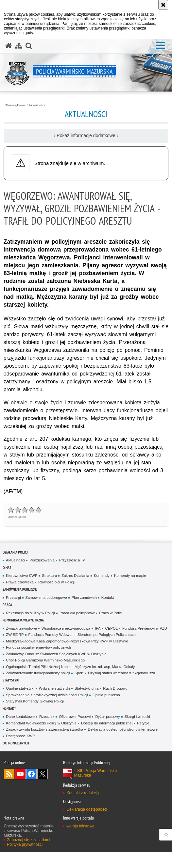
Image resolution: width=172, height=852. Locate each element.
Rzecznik (46, 717)
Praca (7, 604)
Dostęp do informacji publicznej (106, 723)
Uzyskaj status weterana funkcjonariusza (121, 673)
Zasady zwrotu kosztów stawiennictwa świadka (44, 729)
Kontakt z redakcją (82, 793)
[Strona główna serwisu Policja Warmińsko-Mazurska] (8, 46)
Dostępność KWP (20, 736)
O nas (7, 567)
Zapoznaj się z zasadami (28, 840)
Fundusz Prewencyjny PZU (144, 628)
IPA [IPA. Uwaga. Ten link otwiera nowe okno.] (97, 628)
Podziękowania (41, 560)
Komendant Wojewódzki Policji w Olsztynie (41, 723)
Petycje (143, 723)
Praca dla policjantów (77, 613)
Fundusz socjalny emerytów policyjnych (38, 647)
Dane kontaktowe (20, 717)
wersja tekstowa (80, 826)
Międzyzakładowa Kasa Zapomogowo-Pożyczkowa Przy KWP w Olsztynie (67, 641)
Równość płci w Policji (56, 582)
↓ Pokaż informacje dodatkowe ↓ (86, 135)
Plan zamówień (84, 597)
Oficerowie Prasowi (75, 717)
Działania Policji (15, 552)
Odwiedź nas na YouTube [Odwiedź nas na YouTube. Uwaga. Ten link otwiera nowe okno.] (20, 774)
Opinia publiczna (106, 695)
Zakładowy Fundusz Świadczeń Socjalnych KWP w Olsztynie (56, 654)
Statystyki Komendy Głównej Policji (35, 701)
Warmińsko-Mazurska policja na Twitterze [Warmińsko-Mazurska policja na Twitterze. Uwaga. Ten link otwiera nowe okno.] (42, 774)
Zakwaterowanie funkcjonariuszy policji (38, 673)
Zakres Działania (75, 576)
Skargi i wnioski (137, 717)
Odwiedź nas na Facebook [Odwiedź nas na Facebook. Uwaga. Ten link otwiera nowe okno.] (31, 774)
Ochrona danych (16, 742)
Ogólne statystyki (20, 688)
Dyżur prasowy (107, 717)
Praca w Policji (111, 613)
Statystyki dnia (86, 688)
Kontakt (107, 597)
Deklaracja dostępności (86, 809)
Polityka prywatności (25, 844)
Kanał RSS (9, 774)
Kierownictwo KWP (21, 576)
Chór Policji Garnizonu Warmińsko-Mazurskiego (45, 660)
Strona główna (15, 105)
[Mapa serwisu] (18, 46)
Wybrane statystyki (54, 688)
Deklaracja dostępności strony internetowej (123, 729)
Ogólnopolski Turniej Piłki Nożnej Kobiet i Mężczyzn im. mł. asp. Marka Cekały (70, 667)
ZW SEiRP (15, 635)
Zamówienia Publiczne (20, 589)
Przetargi (13, 597)
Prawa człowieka (20, 582)
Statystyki (11, 680)
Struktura (49, 576)
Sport (79, 673)
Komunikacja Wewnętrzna (23, 620)
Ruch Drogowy (115, 688)
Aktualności (37, 105)
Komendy (102, 576)
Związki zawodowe (21, 628)
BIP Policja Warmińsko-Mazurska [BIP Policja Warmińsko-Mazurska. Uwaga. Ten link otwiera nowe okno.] (96, 773)
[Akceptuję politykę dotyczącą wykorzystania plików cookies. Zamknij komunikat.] (163, 5)
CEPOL (111, 628)
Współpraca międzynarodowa (66, 628)
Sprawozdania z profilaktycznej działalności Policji (47, 695)
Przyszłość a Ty (72, 560)
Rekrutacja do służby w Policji (30, 613)
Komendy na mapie (130, 576)
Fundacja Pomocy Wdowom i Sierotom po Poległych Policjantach (82, 635)
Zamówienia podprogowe (46, 597)
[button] (160, 45)
